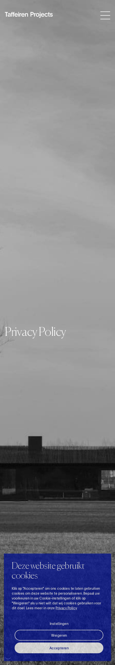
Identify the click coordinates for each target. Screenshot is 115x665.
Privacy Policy (66, 607)
